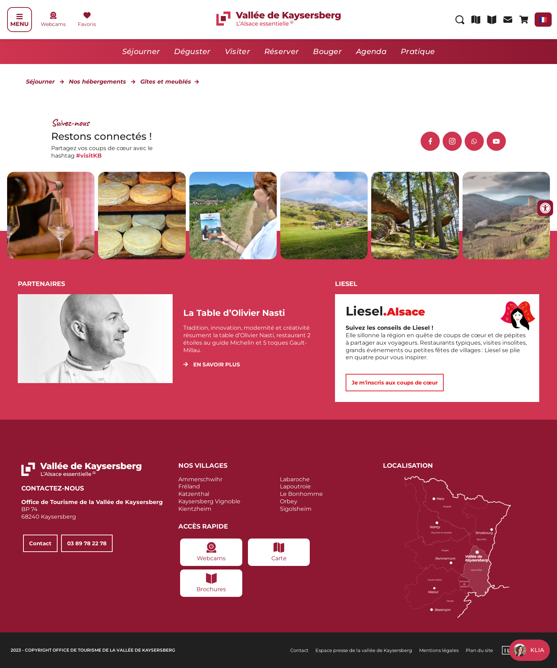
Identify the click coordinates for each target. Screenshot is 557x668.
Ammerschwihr (200, 479)
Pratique (418, 51)
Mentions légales (439, 650)
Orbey (288, 501)
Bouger (327, 51)
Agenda (371, 51)
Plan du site (479, 650)
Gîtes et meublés (165, 81)
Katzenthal (193, 494)
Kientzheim (194, 508)
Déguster (192, 51)
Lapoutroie (295, 486)
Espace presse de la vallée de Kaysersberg (363, 650)
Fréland (189, 486)
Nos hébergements (97, 81)
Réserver (281, 51)
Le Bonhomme (301, 494)
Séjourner (141, 51)
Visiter (237, 51)
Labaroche (295, 479)
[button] (211, 364)
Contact (299, 650)
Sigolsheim (296, 508)
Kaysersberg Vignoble (209, 501)
